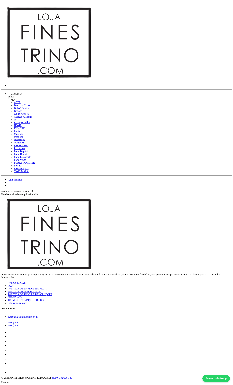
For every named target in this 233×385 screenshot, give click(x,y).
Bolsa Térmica (21, 108)
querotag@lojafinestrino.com (23, 316)
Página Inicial (15, 179)
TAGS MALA (21, 171)
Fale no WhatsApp (216, 378)
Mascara (18, 134)
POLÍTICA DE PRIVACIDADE (24, 291)
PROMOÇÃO (21, 168)
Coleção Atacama (23, 116)
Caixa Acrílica (21, 113)
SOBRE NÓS (15, 297)
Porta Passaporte (22, 157)
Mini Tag (18, 136)
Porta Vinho (20, 159)
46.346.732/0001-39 (61, 377)
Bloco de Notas (22, 105)
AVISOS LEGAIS (17, 282)
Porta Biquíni (21, 151)
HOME (18, 125)
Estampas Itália (22, 122)
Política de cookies (17, 303)
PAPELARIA (21, 145)
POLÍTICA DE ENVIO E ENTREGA (27, 288)
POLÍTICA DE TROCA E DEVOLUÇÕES (30, 294)
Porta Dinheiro (21, 154)
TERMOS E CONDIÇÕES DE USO (26, 300)
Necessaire (19, 139)
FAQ (10, 285)
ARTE (17, 102)
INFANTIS (19, 128)
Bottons (18, 111)
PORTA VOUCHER (24, 162)
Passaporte (19, 148)
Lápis (17, 131)
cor (15, 119)
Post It (17, 165)
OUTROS (19, 142)
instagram (13, 322)
